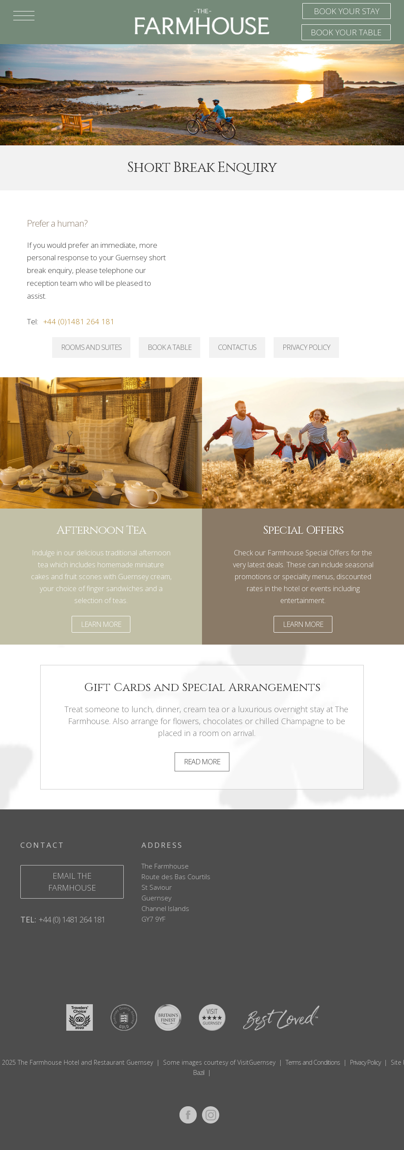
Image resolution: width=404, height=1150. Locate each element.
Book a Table (169, 347)
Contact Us (237, 347)
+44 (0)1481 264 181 (78, 321)
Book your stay (346, 11)
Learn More (101, 624)
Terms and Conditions (313, 1062)
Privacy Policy (306, 347)
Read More (202, 762)
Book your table (346, 32)
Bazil (198, 1072)
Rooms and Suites (91, 347)
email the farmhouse (72, 881)
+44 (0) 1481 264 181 (71, 919)
